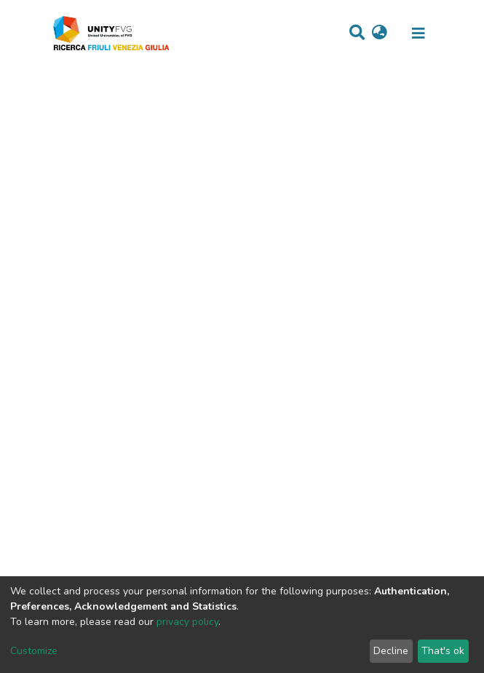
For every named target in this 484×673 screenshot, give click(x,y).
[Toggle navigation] (418, 33)
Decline (390, 651)
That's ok (442, 651)
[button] (379, 33)
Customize (33, 651)
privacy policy (187, 622)
